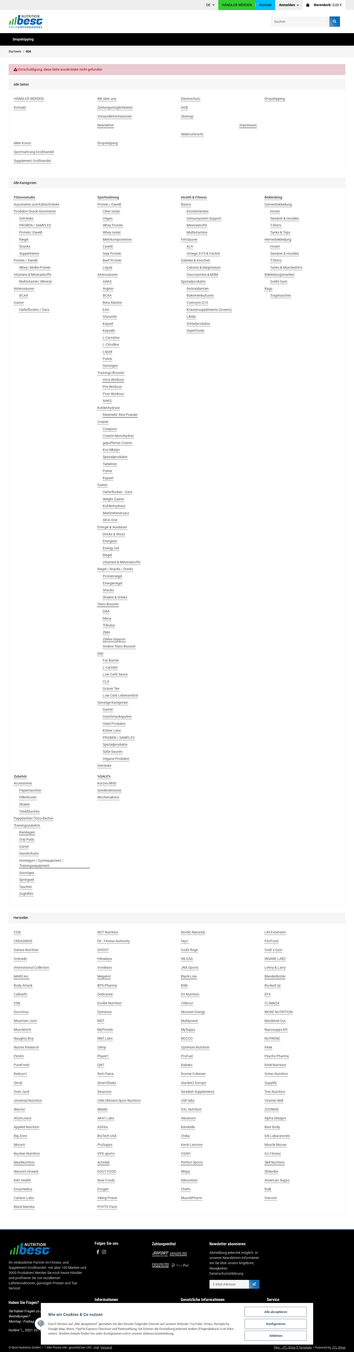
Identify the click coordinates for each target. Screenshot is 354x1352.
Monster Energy (193, 1012)
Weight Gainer (113, 499)
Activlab (103, 1162)
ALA (190, 246)
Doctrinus (21, 1012)
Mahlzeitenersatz (116, 513)
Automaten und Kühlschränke (36, 204)
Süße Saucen (112, 752)
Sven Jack (21, 1092)
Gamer (108, 709)
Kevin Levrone (191, 1145)
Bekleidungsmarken (280, 275)
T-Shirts (275, 225)
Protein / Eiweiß (26, 260)
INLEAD (187, 959)
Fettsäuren (189, 239)
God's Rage (189, 950)
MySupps (188, 1030)
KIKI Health (22, 1180)
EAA (106, 310)
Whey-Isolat (112, 232)
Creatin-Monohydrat (118, 436)
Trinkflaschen (29, 811)
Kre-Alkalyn (111, 450)
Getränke (26, 218)
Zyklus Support (114, 639)
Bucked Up (273, 985)
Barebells (188, 1127)
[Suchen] (300, 21)
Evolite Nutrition (109, 1003)
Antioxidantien (198, 289)
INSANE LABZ (275, 959)
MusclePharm (191, 1198)
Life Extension (275, 932)
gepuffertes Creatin (117, 443)
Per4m (19, 1056)
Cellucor (187, 1003)
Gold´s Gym (273, 950)
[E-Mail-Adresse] (229, 1284)
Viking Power (107, 1198)
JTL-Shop (338, 1347)
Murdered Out (275, 1021)
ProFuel (187, 1056)
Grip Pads (26, 839)
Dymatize (104, 1012)
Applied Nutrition (26, 1127)
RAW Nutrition (275, 1065)
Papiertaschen (30, 790)
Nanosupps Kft (276, 1030)
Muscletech (22, 1030)
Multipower (189, 1021)
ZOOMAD (272, 1109)
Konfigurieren (277, 1323)
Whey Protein (113, 225)
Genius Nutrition (26, 950)
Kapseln (109, 330)
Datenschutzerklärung (226, 1273)
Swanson (104, 1092)
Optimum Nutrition (195, 1047)
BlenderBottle (275, 976)
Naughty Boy (24, 1038)
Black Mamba (24, 1207)
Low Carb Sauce (115, 674)
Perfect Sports (192, 1162)
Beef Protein (112, 260)
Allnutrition (189, 1180)
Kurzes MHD (106, 783)
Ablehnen (277, 1336)
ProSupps (104, 1145)
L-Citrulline (111, 344)
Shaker (24, 804)
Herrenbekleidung (278, 239)
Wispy (185, 1171)
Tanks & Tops (280, 232)
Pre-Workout (112, 387)
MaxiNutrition (24, 1162)
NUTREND (272, 1038)
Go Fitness (273, 1153)
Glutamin (110, 316)
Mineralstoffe (197, 225)
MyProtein (105, 1030)
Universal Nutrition (28, 1100)
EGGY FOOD (106, 1171)
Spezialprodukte (115, 457)
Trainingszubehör (27, 825)
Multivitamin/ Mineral (35, 281)
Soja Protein (112, 253)
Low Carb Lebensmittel (120, 695)
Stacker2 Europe (193, 1083)
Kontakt (265, 5)
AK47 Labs (105, 1118)
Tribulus (109, 625)
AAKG (107, 281)
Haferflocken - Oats (117, 492)
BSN (184, 985)
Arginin (108, 289)
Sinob (18, 1083)
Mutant (19, 1145)
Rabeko (186, 1065)
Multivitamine (197, 232)
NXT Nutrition (107, 932)
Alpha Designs (275, 1118)
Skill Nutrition (275, 1162)
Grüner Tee (111, 688)
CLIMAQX (272, 1003)
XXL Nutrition (191, 1109)
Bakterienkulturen (200, 295)
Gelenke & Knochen (195, 260)
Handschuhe (29, 853)
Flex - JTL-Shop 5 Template (293, 1347)
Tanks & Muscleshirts (286, 267)
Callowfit (20, 994)
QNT (100, 1065)
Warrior (19, 1109)
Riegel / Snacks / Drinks (115, 569)
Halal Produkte (114, 724)
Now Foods (106, 1180)
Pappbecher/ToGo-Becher (33, 818)
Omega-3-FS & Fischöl (203, 253)
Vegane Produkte (116, 759)
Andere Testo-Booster (119, 646)
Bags (268, 289)
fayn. (185, 941)
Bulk (268, 1189)
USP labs (187, 1100)
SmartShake (106, 1083)
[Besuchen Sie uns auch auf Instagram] (104, 1252)
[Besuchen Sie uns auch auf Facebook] (98, 1252)
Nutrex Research (26, 1047)
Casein (108, 246)
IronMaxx (104, 967)
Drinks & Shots (114, 534)
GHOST (103, 950)
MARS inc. (21, 976)
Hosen (275, 211)
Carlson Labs (24, 1198)
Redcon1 (20, 1074)
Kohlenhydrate (108, 408)
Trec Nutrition (275, 1092)
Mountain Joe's (25, 1021)
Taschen (25, 887)
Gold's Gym (278, 281)
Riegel (23, 239)
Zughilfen (26, 894)
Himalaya (104, 959)
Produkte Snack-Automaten (35, 211)
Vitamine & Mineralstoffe (32, 275)
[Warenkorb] (324, 5)
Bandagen (27, 832)
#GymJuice (22, 1118)
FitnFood (271, 941)
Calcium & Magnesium (204, 267)
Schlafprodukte (198, 324)
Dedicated (105, 994)
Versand (106, 1347)
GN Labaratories (277, 1136)
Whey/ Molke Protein (35, 267)
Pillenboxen (28, 797)
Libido (191, 316)
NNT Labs (105, 1038)
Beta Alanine (112, 303)
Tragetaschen (280, 295)
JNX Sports (189, 967)
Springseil (26, 880)
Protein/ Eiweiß (30, 232)
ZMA (106, 632)
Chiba (185, 1136)
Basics (186, 204)
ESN (17, 1003)
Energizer (110, 541)
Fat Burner (111, 660)
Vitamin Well (274, 1100)
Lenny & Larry (275, 967)
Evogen (103, 1189)
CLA (106, 681)
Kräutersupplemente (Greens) (209, 310)
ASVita (102, 1127)
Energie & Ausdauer (112, 527)
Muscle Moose (275, 1145)
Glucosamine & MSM (202, 275)
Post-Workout (113, 394)
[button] (289, 5)
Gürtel (24, 846)
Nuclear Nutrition (27, 1153)
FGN (17, 932)
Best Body (272, 1127)
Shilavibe (271, 1171)
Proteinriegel (112, 576)
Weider (102, 1109)
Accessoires (23, 783)
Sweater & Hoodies (284, 218)
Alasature (188, 1118)
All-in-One (110, 520)
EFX (268, 994)
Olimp (101, 1047)
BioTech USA (107, 1136)
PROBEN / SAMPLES (35, 225)
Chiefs (186, 1189)
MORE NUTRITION (279, 1012)
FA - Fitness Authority (113, 941)
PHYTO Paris (107, 1207)
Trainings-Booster (110, 373)
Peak (268, 1047)
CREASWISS (23, 941)
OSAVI (186, 1153)
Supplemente (29, 253)
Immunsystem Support (204, 218)
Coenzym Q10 (197, 303)
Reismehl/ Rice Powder (120, 415)
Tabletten (110, 464)
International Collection (31, 967)
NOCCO (187, 1038)
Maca (107, 618)
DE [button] (208, 5)
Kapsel (108, 324)
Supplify (271, 1083)
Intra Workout (113, 380)
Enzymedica (23, 1189)
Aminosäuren (24, 289)
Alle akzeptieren (277, 1311)
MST (100, 1021)
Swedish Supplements (197, 1092)
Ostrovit (271, 1198)
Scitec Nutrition (276, 1074)
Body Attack (23, 985)
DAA (106, 611)
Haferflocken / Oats (34, 310)
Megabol (104, 976)
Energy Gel (111, 548)
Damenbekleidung (278, 204)
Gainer (19, 303)
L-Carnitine (111, 338)
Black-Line (189, 976)
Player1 (103, 1056)
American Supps (277, 1180)
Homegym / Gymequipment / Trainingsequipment (41, 863)
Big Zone (20, 1136)
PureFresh (22, 1065)
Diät (100, 653)
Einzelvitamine (197, 211)
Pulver (107, 359)
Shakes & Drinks (115, 597)
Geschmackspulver (117, 716)
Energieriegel (112, 583)
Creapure (110, 429)
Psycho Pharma (277, 1056)
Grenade (20, 959)
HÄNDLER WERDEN (237, 5)
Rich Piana (105, 1074)
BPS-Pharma (107, 985)
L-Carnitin (110, 667)
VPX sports (106, 1153)
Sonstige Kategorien (112, 702)
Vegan (108, 218)
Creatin (102, 422)
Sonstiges (110, 366)
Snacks (24, 246)
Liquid (107, 267)
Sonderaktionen (109, 790)
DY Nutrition (190, 994)
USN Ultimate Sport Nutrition (119, 1100)
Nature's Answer (26, 1171)
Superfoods (195, 330)
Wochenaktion (108, 797)
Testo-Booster (108, 604)
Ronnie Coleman (193, 1074)
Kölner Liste (112, 730)
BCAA (23, 295)
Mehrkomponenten (117, 239)
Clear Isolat (111, 211)
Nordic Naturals (193, 932)
